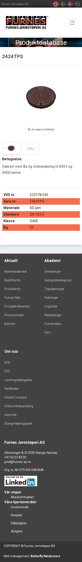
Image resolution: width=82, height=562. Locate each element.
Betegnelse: (12, 159)
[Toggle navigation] (72, 22)
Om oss (11, 351)
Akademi (52, 260)
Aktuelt (11, 260)
